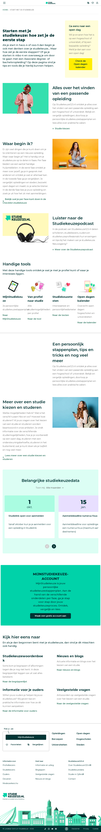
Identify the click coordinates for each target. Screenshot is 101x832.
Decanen (7, 779)
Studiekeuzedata (76, 770)
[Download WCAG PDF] (66, 828)
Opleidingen (58, 733)
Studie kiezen (62, 128)
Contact (72, 779)
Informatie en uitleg (44, 765)
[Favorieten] (92, 3)
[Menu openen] (4, 3)
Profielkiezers (9, 765)
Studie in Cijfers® (76, 774)
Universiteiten (59, 744)
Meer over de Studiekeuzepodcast (74, 249)
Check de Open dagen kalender (80, 64)
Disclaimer (76, 829)
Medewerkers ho (10, 783)
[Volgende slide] (54, 546)
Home (5, 10)
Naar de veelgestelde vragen (73, 703)
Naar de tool (34, 319)
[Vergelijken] (88, 3)
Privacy (86, 829)
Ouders (6, 774)
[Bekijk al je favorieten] (13, 744)
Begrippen (40, 770)
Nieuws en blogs (43, 779)
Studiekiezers (9, 770)
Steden (80, 744)
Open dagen (83, 733)
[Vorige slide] (47, 546)
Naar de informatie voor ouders (20, 711)
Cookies (95, 829)
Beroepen (57, 739)
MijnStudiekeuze (26, 737)
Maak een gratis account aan (50, 616)
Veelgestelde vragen (44, 774)
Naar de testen (60, 315)
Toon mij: (40, 487)
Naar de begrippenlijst (15, 681)
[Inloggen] (97, 3)
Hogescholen (83, 739)
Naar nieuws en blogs (68, 670)
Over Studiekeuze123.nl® (79, 765)
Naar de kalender (86, 322)
